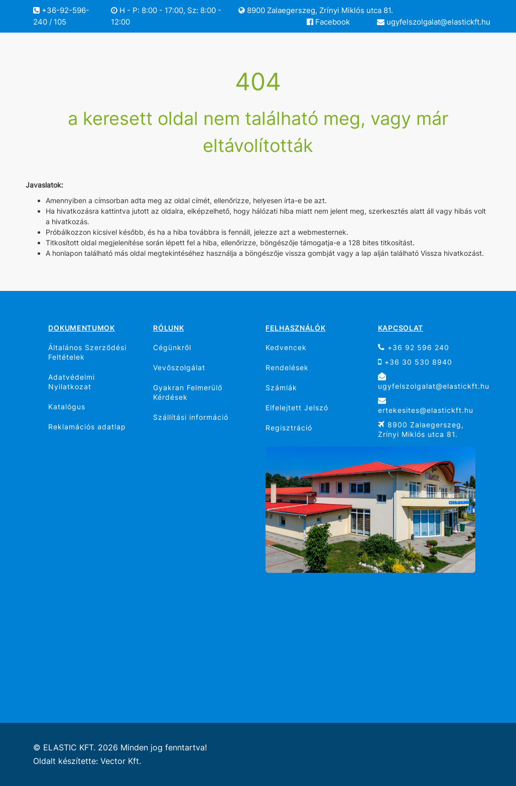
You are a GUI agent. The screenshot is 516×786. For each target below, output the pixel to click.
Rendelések (287, 367)
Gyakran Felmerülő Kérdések (187, 392)
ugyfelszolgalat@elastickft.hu (433, 22)
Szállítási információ (190, 417)
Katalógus (66, 406)
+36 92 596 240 (413, 347)
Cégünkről (172, 347)
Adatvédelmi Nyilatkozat (71, 382)
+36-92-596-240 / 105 (61, 16)
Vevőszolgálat (179, 367)
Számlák (281, 387)
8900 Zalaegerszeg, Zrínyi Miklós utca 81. (315, 10)
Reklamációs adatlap (87, 426)
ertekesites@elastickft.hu (425, 405)
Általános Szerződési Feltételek (87, 352)
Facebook (328, 22)
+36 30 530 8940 (415, 362)
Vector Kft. (120, 761)
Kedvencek (286, 347)
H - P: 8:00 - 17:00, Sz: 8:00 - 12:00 (166, 16)
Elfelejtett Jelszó (297, 407)
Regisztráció (289, 427)
